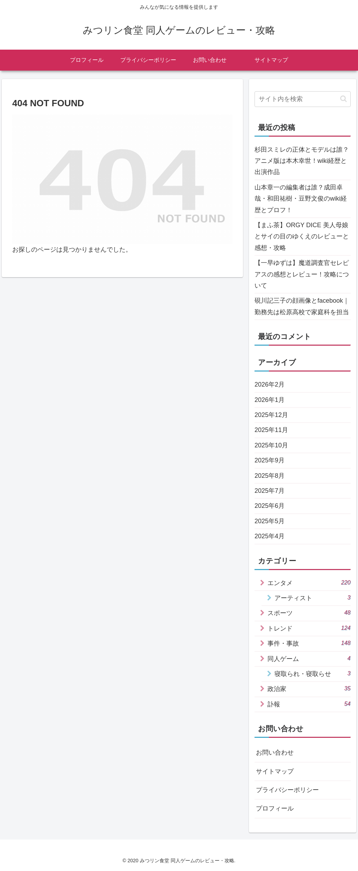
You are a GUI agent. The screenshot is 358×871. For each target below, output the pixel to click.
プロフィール (275, 808)
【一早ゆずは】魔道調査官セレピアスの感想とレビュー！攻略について (302, 274)
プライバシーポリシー (287, 789)
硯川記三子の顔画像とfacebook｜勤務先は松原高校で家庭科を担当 (302, 306)
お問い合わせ (275, 752)
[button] (343, 99)
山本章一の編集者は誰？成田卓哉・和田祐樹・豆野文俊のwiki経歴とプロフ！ (301, 199)
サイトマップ (275, 771)
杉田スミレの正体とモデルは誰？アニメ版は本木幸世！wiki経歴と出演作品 (302, 161)
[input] (302, 99)
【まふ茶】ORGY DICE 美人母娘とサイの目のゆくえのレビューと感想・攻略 (302, 236)
